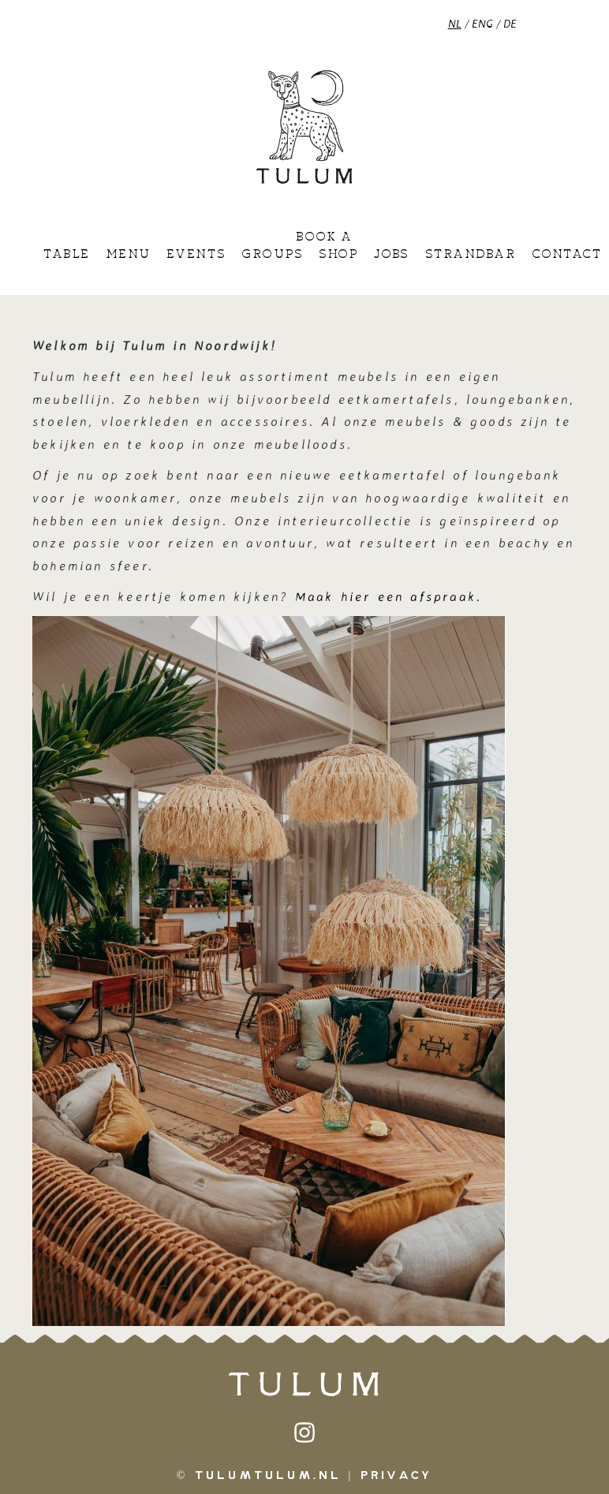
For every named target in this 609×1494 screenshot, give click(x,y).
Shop (338, 254)
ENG (482, 23)
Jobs (391, 254)
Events (196, 254)
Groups (272, 254)
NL (454, 23)
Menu (128, 254)
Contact (567, 254)
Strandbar (470, 254)
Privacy (396, 1475)
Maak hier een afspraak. (392, 596)
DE (510, 23)
